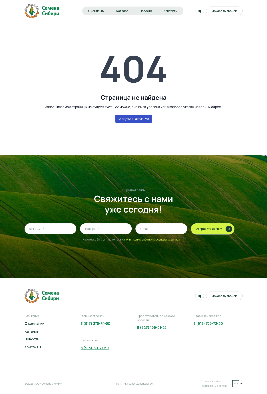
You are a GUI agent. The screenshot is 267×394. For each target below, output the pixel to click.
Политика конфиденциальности (135, 383)
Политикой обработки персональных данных (152, 239)
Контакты (171, 11)
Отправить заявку (213, 229)
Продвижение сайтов (214, 385)
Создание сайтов (211, 381)
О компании (96, 11)
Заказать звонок (224, 11)
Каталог (122, 11)
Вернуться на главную (133, 119)
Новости (146, 11)
